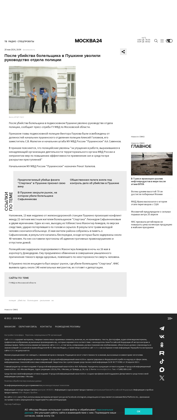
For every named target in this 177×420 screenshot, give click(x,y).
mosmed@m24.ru (104, 369)
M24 (20, 318)
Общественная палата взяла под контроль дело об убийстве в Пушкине (94, 181)
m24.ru (11, 339)
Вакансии (9, 326)
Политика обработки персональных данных (22, 381)
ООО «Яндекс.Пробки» (28, 392)
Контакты (46, 326)
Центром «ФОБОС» (46, 389)
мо (53, 301)
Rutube (162, 353)
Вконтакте (162, 336)
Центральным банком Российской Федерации (113, 389)
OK (138, 411)
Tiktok (162, 361)
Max (162, 369)
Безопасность (29, 49)
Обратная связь (28, 326)
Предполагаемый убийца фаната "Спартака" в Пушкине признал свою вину (41, 183)
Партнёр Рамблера (12, 404)
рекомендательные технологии (55, 385)
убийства (22, 301)
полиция (12, 301)
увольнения (45, 301)
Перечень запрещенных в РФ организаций (43, 335)
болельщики (32, 301)
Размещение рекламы (67, 326)
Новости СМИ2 (11, 309)
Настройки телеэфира (14, 335)
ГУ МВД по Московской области (22, 282)
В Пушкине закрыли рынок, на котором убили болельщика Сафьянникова (37, 196)
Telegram (162, 328)
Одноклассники (162, 345)
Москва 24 (88, 41)
